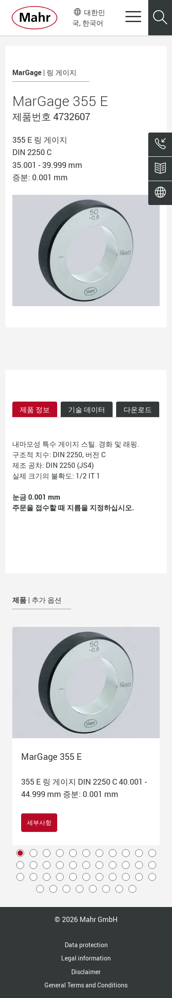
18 (99, 865)
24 (33, 877)
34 (40, 889)
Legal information (86, 958)
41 (132, 889)
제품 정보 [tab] (35, 409)
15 (59, 865)
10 (139, 853)
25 (46, 877)
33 (152, 877)
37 (79, 889)
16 (73, 865)
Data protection (86, 945)
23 (20, 877)
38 (92, 889)
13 (33, 865)
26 (59, 877)
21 (139, 865)
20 (125, 865)
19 (112, 865)
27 (73, 877)
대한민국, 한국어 (88, 17)
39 (106, 889)
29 (99, 877)
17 (86, 865)
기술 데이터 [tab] (86, 409)
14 (46, 865)
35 (53, 889)
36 (66, 889)
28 (86, 877)
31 (125, 877)
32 (139, 877)
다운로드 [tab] (138, 409)
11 (152, 853)
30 (112, 877)
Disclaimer (86, 972)
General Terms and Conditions (86, 985)
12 (20, 865)
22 (152, 865)
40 (119, 889)
